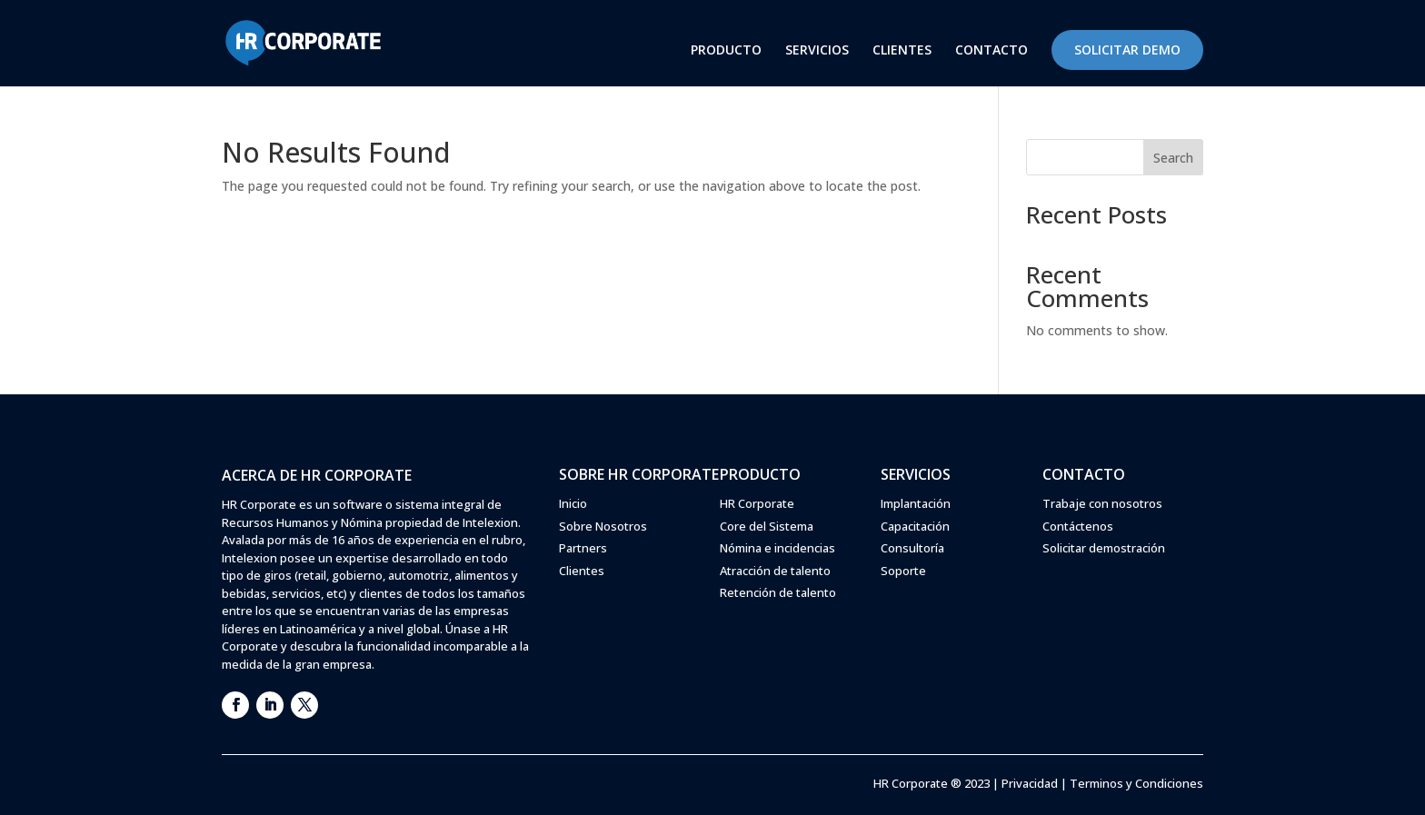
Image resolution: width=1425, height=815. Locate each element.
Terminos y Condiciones (1136, 783)
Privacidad (1029, 783)
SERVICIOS (817, 51)
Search (1173, 157)
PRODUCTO (726, 51)
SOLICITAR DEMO (1127, 49)
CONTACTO (991, 51)
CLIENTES (902, 51)
